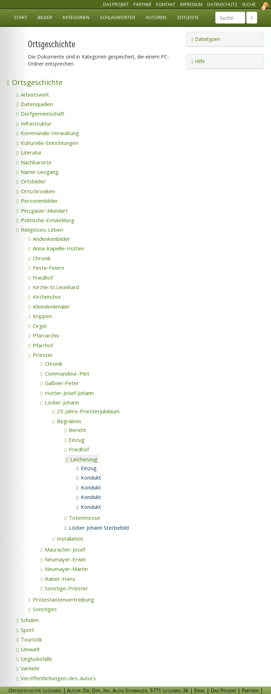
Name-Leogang (38, 171)
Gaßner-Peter (60, 382)
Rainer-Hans (58, 578)
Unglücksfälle (34, 658)
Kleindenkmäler (49, 306)
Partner (142, 4)
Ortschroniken (36, 191)
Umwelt (28, 649)
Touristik (29, 639)
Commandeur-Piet (65, 373)
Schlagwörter (117, 17)
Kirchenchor (45, 296)
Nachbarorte (34, 162)
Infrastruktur (34, 123)
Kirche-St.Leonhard (54, 287)
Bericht (75, 429)
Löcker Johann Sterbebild (97, 527)
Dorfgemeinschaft (41, 113)
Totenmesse (82, 517)
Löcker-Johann (60, 402)
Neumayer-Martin (64, 568)
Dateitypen (206, 39)
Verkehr (28, 668)
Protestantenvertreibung (61, 599)
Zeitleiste (188, 17)
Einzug (75, 439)
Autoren (156, 17)
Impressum (191, 4)
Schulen (28, 619)
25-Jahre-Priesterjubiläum (86, 411)
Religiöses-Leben (40, 229)
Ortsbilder (31, 181)
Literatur (29, 152)
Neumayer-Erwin (63, 559)
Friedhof (41, 277)
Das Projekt (116, 4)
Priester (41, 354)
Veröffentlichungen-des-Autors (56, 678)
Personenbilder (37, 200)
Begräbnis (67, 421)
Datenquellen (35, 104)
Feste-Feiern (46, 267)
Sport (25, 629)
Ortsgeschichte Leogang (256, 6)
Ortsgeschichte (34, 82)
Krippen (40, 315)
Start (20, 17)
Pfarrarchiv (44, 335)
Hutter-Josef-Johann (67, 392)
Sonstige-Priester (64, 588)
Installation (68, 538)
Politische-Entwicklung (45, 220)
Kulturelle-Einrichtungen (47, 142)
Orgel (38, 325)
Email (199, 690)
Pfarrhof (41, 345)
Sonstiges (43, 609)
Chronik (39, 258)
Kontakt (165, 4)
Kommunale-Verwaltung (48, 132)
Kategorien (76, 17)
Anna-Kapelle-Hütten (56, 248)
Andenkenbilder (49, 238)
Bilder (45, 17)
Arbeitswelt (33, 94)
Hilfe (198, 61)
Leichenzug (81, 459)
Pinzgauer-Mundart (42, 210)
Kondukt (89, 477)
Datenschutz (222, 4)
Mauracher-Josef (63, 549)
